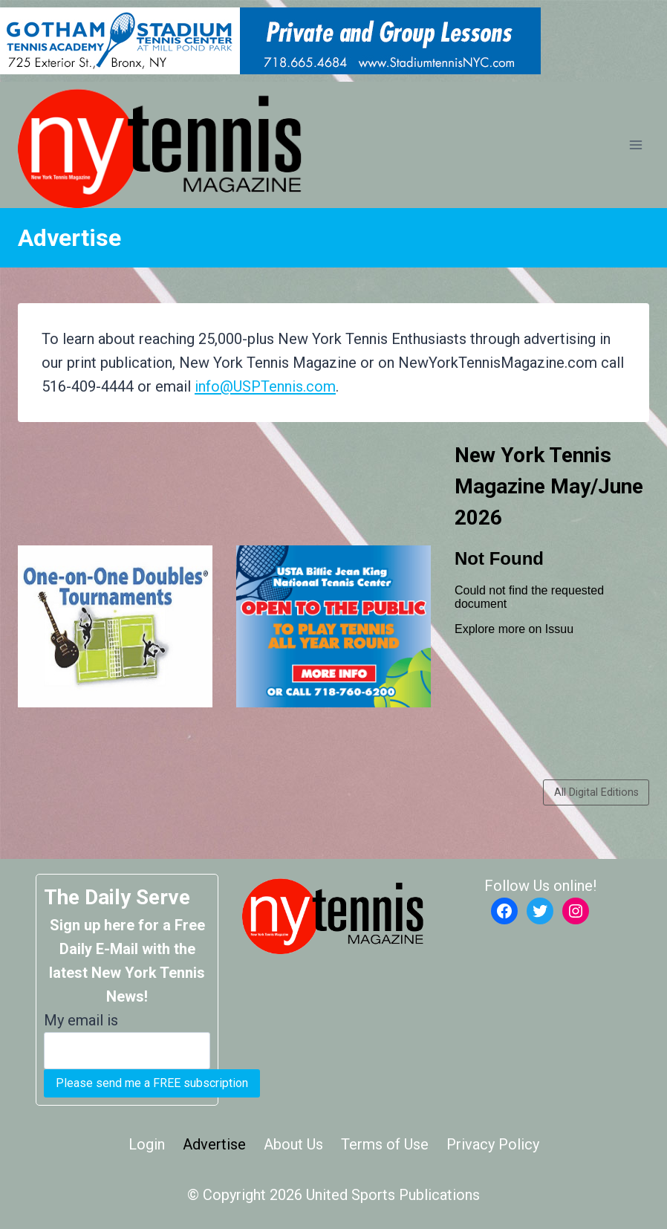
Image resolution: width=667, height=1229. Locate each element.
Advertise (214, 1144)
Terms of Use (385, 1144)
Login (146, 1144)
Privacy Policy (492, 1144)
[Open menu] (635, 145)
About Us (293, 1144)
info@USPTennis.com (265, 386)
